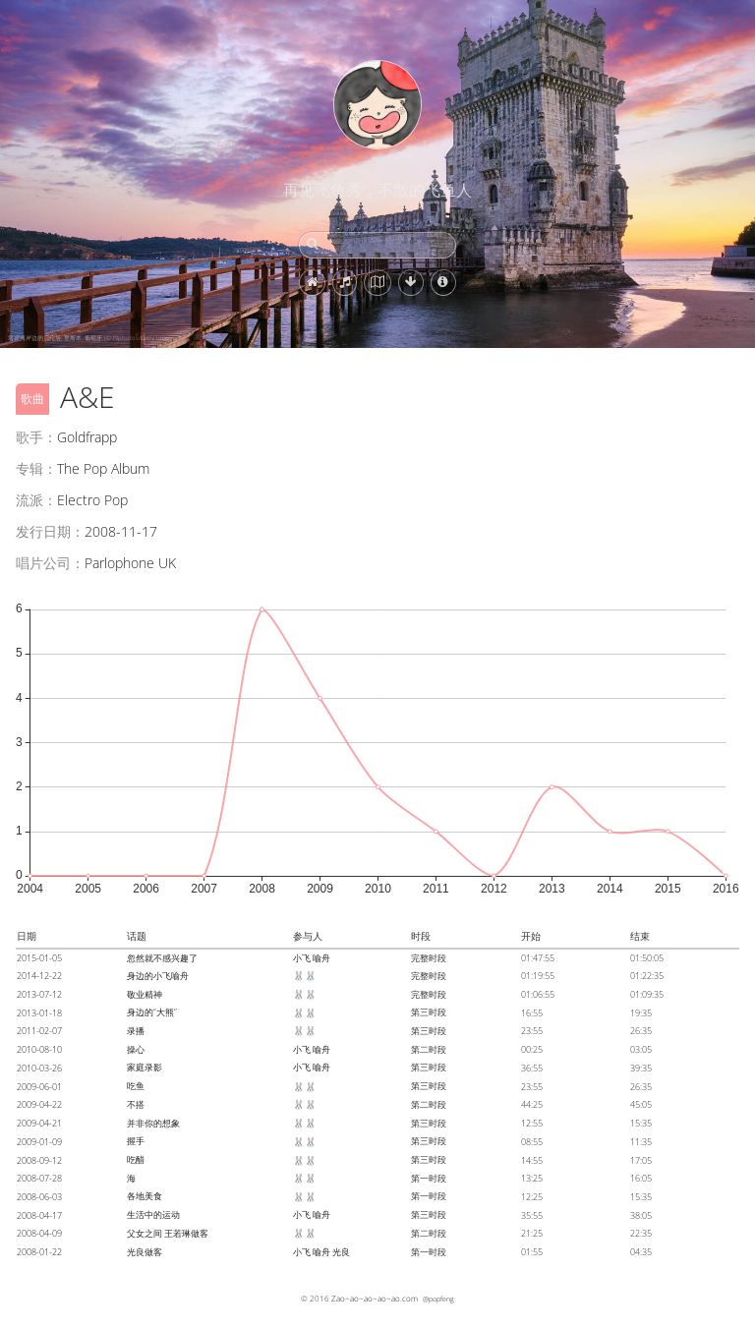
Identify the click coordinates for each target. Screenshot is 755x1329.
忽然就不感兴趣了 (162, 958)
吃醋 (136, 1159)
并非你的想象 (153, 1123)
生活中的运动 (153, 1214)
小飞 (302, 958)
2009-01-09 (39, 1141)
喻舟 (321, 958)
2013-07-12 (39, 994)
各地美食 (144, 1195)
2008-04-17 (39, 1215)
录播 (136, 1030)
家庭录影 (144, 1067)
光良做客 (144, 1251)
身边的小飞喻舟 (158, 975)
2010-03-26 (39, 1068)
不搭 (136, 1104)
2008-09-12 (39, 1160)
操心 (136, 1049)
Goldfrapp (87, 437)
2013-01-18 (39, 1013)
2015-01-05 (39, 958)
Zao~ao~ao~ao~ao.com (374, 1298)
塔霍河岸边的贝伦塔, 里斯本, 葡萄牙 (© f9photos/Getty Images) (92, 338)
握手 (136, 1140)
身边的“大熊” (152, 1012)
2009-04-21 (39, 1123)
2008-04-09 (39, 1233)
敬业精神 (144, 994)
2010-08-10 (39, 1049)
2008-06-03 (39, 1196)
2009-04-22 (39, 1104)
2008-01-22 (39, 1251)
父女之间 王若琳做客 (167, 1233)
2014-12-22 (39, 975)
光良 (341, 1251)
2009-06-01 (39, 1086)
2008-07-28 (39, 1178)
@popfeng (438, 1298)
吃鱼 (136, 1085)
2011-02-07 (39, 1030)
